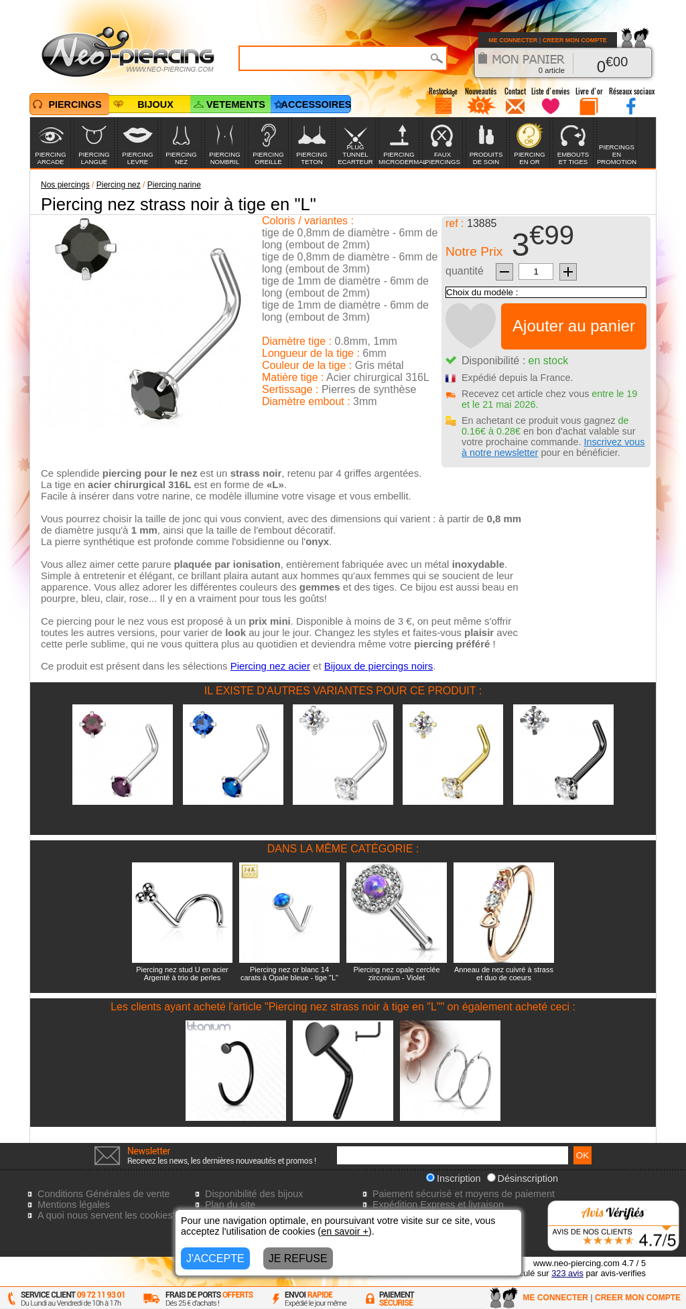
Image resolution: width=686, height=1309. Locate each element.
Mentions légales (74, 1204)
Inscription (453, 1178)
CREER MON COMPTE (575, 40)
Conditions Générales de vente (104, 1193)
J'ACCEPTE (215, 1258)
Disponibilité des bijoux (254, 1193)
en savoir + (344, 1231)
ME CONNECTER (512, 40)
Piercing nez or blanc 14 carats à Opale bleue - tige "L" (289, 974)
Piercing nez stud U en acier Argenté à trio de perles (182, 974)
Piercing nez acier (270, 666)
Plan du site (230, 1204)
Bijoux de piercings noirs (378, 666)
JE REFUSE (298, 1258)
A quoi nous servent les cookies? (108, 1215)
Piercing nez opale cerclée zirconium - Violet (396, 974)
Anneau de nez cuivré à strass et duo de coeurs (503, 974)
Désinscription (522, 1178)
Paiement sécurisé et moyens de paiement (463, 1193)
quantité (464, 271)
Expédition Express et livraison (438, 1204)
